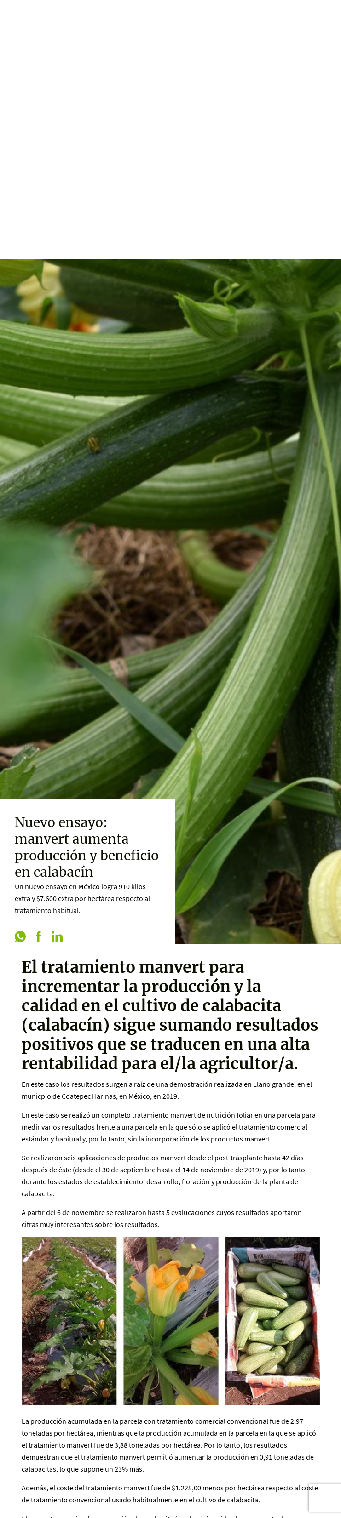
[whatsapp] (20, 937)
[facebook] (38, 937)
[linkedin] (57, 937)
